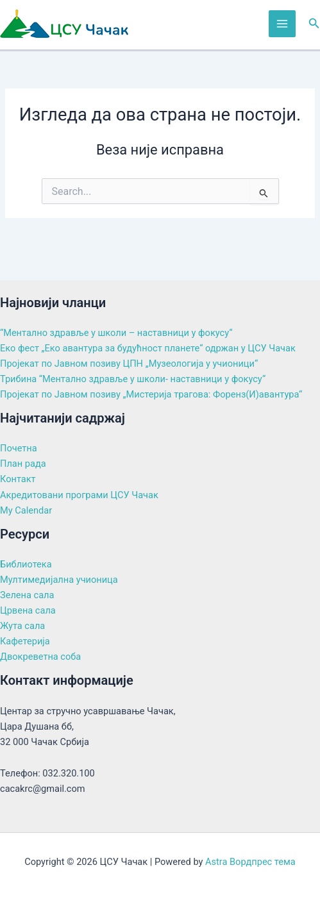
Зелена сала (27, 595)
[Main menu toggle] (282, 23)
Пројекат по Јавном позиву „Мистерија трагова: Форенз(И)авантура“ (151, 394)
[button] (314, 23)
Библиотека (26, 564)
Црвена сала (28, 610)
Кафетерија (25, 641)
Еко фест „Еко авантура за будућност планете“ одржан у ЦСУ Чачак (148, 348)
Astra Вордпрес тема (250, 862)
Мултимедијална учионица (59, 579)
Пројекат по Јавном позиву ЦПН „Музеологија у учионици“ (129, 363)
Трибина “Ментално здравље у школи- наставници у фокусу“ (132, 379)
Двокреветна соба (40, 656)
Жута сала (22, 626)
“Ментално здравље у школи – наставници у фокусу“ (116, 333)
